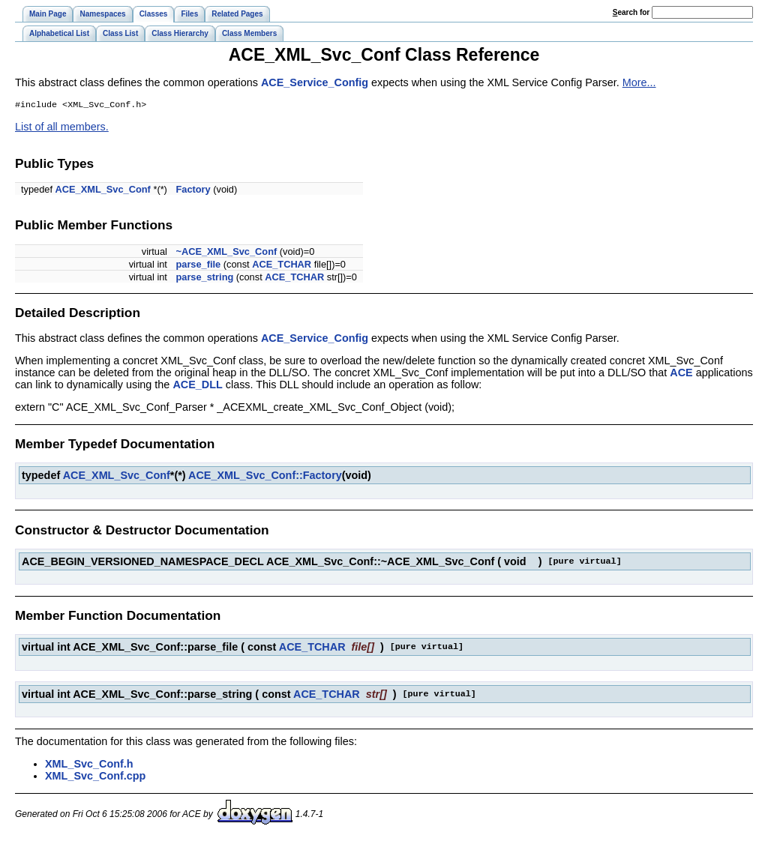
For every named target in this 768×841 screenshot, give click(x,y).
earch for (631, 12)
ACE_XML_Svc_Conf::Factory (265, 477)
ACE (681, 374)
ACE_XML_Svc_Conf (103, 190)
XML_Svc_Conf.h (89, 765)
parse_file (198, 265)
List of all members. (62, 128)
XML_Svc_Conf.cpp (95, 777)
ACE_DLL (197, 386)
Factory (193, 190)
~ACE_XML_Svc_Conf (226, 253)
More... (639, 82)
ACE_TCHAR (281, 265)
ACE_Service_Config (314, 82)
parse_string (204, 278)
